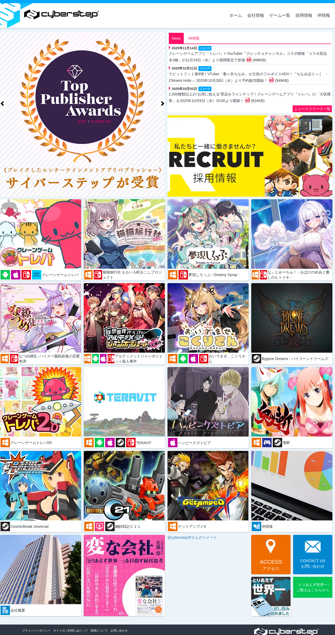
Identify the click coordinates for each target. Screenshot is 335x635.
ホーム (236, 15)
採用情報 (303, 15)
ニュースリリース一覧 (312, 109)
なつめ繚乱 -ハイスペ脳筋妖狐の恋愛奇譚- (49, 358)
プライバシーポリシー (36, 630)
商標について (99, 630)
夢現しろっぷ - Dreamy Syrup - (213, 275)
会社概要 (17, 610)
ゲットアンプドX (192, 526)
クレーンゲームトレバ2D (31, 442)
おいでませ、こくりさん (227, 358)
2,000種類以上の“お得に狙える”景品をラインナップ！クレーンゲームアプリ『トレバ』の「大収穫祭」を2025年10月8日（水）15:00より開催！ (250, 97)
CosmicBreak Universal (29, 526)
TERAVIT (143, 443)
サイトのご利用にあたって (70, 630)
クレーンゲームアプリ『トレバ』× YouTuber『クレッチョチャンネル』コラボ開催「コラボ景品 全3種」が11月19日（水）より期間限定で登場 (248, 56)
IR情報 (323, 15)
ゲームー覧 (279, 15)
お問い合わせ (119, 630)
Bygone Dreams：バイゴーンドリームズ (295, 359)
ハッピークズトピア (194, 443)
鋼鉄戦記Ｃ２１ (128, 526)
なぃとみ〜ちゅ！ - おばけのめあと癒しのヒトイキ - (298, 274)
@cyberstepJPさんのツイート (192, 537)
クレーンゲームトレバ (60, 275)
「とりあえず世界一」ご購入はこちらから (312, 587)
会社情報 (255, 15)
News (176, 38)
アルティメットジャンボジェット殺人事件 (139, 358)
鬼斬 (286, 442)
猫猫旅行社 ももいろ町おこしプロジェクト (132, 274)
